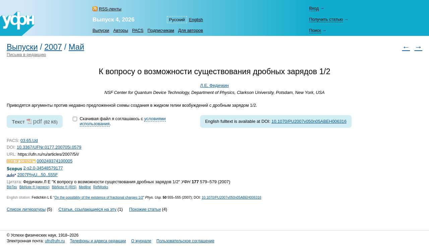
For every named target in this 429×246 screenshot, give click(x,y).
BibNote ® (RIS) (64, 187)
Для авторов (190, 30)
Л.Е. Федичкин (214, 85)
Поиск (315, 30)
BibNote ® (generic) (34, 187)
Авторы (120, 30)
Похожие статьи (145, 209)
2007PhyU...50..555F (37, 174)
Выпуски (101, 30)
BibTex (12, 187)
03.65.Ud (29, 140)
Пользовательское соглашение (185, 241)
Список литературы (26, 209)
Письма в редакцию (26, 54)
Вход (314, 8)
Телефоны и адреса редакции (98, 241)
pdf (37, 121)
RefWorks (100, 187)
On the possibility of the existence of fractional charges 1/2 (98, 197)
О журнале (141, 241)
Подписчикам (160, 30)
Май (76, 47)
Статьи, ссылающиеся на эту (87, 209)
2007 (53, 47)
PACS (137, 30)
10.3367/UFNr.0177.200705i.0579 (49, 147)
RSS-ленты (110, 8)
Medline (85, 187)
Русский (177, 19)
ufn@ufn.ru (55, 241)
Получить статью (326, 19)
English (196, 19)
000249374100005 (55, 160)
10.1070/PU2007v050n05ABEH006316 (309, 121)
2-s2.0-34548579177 (43, 167)
